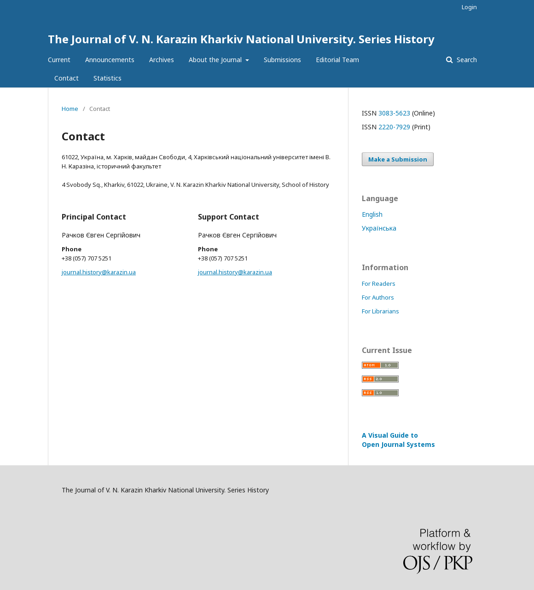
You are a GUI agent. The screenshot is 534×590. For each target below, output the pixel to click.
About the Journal (216, 59)
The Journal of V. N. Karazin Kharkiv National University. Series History (241, 38)
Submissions (282, 59)
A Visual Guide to (398, 440)
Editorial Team (337, 59)
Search (466, 59)
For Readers (378, 283)
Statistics (107, 78)
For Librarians (380, 311)
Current (59, 59)
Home (70, 108)
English (372, 214)
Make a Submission (397, 159)
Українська (379, 228)
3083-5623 (394, 113)
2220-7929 (394, 126)
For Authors (378, 297)
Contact (66, 78)
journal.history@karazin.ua (99, 272)
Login (469, 7)
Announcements (109, 59)
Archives (161, 59)
